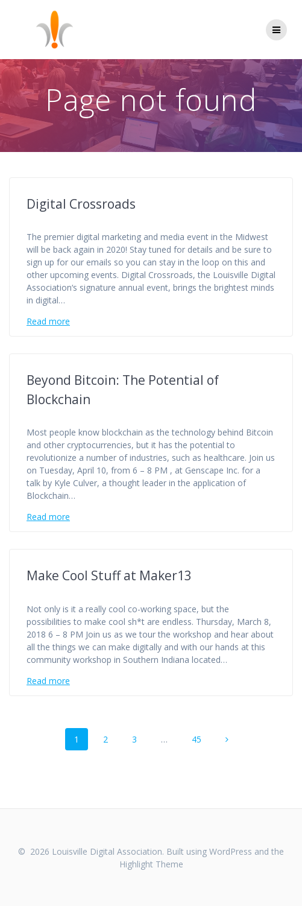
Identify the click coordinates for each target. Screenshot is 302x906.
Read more (48, 321)
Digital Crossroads (81, 203)
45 (200, 738)
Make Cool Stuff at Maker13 (109, 575)
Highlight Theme (151, 864)
